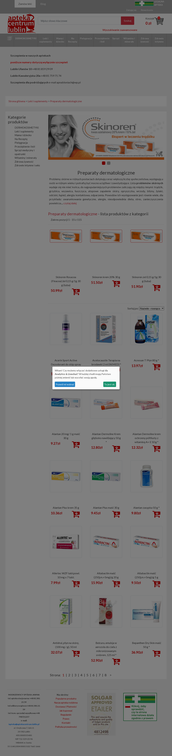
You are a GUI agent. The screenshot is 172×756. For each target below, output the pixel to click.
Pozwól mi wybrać (65, 384)
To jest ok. (109, 384)
